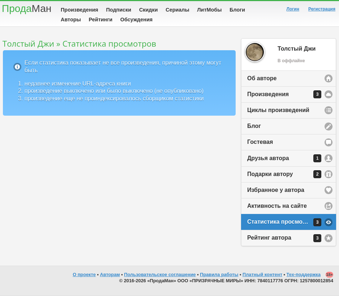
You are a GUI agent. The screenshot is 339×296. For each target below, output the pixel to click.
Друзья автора (284, 158)
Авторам (110, 274)
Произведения (79, 10)
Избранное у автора (275, 190)
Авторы (71, 19)
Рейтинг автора (284, 238)
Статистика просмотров (284, 222)
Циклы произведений (278, 110)
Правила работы (219, 274)
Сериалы (177, 10)
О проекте (84, 274)
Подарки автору (284, 174)
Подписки (118, 10)
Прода (26, 8)
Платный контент (262, 274)
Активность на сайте (277, 206)
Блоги (237, 10)
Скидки (148, 10)
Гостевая (260, 142)
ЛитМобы (209, 10)
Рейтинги (101, 19)
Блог (254, 126)
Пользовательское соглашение (160, 274)
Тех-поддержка (304, 274)
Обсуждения (136, 19)
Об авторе (261, 78)
